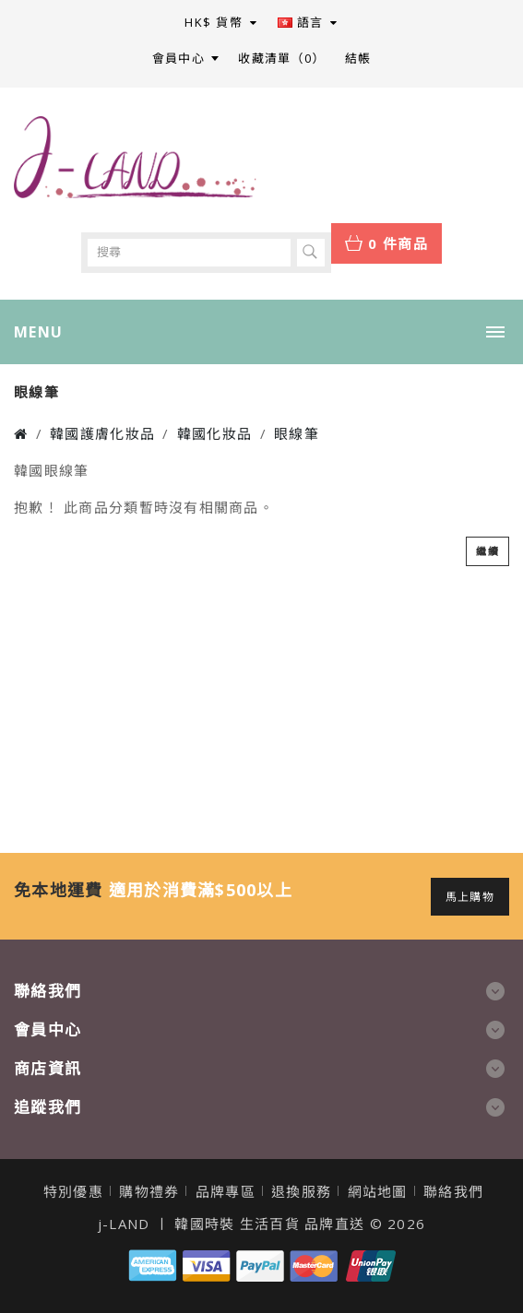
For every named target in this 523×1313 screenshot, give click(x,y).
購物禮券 (149, 1191)
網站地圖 (378, 1191)
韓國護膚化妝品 (102, 433)
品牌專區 (226, 1191)
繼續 (487, 551)
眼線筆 (296, 433)
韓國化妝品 (214, 433)
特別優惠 (73, 1191)
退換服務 (301, 1191)
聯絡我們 (453, 1191)
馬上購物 (470, 897)
